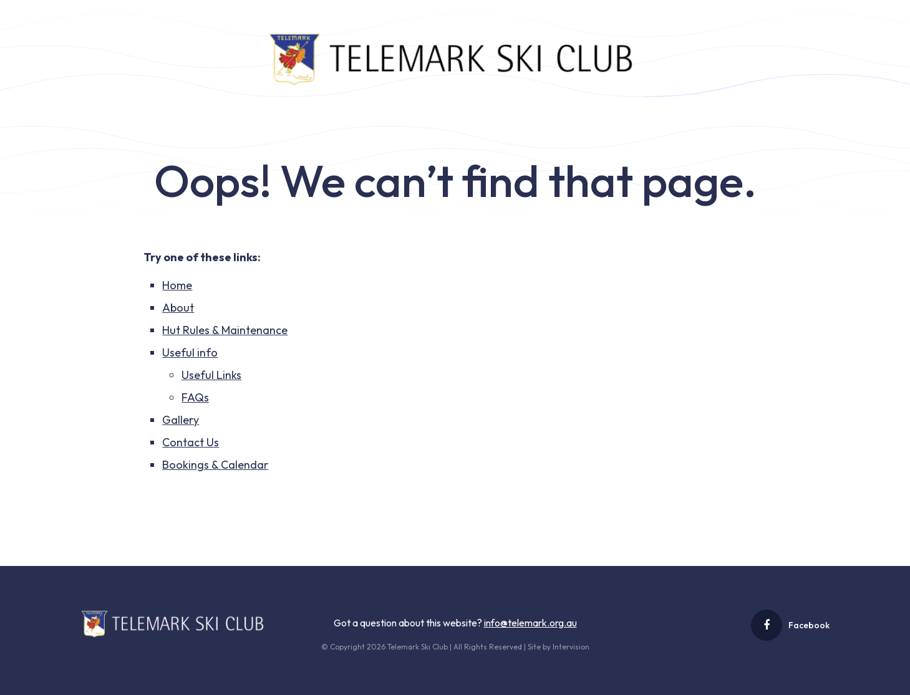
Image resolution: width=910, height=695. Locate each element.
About (178, 307)
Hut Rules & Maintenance (225, 330)
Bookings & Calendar (215, 465)
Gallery (180, 420)
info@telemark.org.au (530, 622)
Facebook (790, 625)
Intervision (571, 646)
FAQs (195, 397)
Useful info (190, 352)
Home (177, 285)
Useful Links (211, 375)
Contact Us (190, 442)
